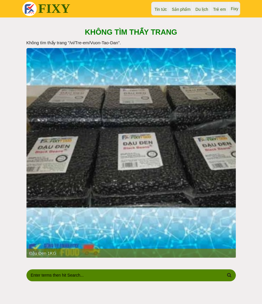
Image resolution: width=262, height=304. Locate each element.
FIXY (54, 8)
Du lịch (201, 9)
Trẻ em (219, 9)
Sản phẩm (181, 9)
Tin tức (160, 9)
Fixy (234, 8)
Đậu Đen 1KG (42, 253)
